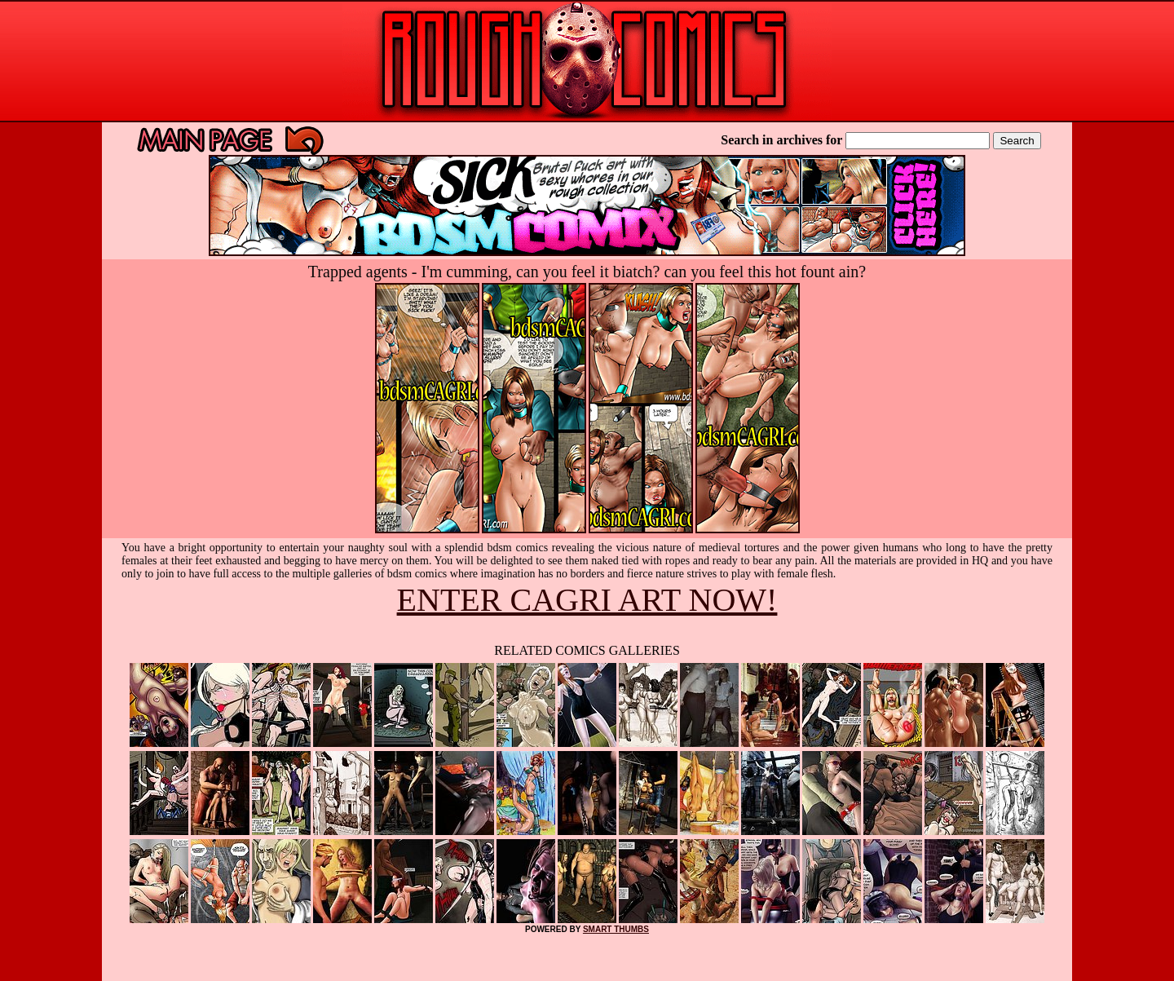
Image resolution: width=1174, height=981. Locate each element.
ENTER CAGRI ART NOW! (587, 599)
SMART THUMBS (616, 929)
